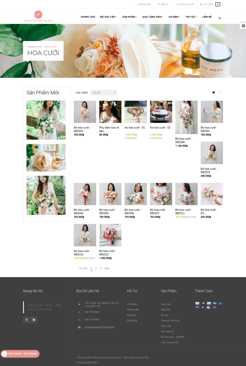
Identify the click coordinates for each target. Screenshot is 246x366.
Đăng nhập (144, 4)
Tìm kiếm (132, 302)
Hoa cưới (166, 324)
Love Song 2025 (169, 340)
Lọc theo (82, 90)
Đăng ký (163, 4)
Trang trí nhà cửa (170, 318)
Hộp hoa (165, 307)
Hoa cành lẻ (167, 329)
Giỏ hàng (132, 318)
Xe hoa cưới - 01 (135, 125)
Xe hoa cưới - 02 (160, 125)
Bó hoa (164, 313)
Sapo (94, 360)
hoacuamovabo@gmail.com (99, 325)
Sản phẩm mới (42, 91)
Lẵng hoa (166, 302)
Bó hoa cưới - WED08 (172, 335)
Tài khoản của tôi (185, 4)
